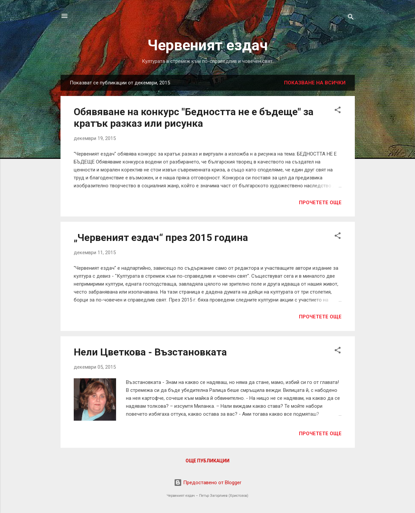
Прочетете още (320, 203)
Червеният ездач (207, 45)
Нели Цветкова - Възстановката (150, 352)
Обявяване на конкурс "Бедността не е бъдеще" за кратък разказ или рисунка (193, 117)
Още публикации (207, 460)
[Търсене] (351, 18)
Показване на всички (315, 83)
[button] (338, 111)
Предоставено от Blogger (207, 483)
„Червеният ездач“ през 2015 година (161, 237)
